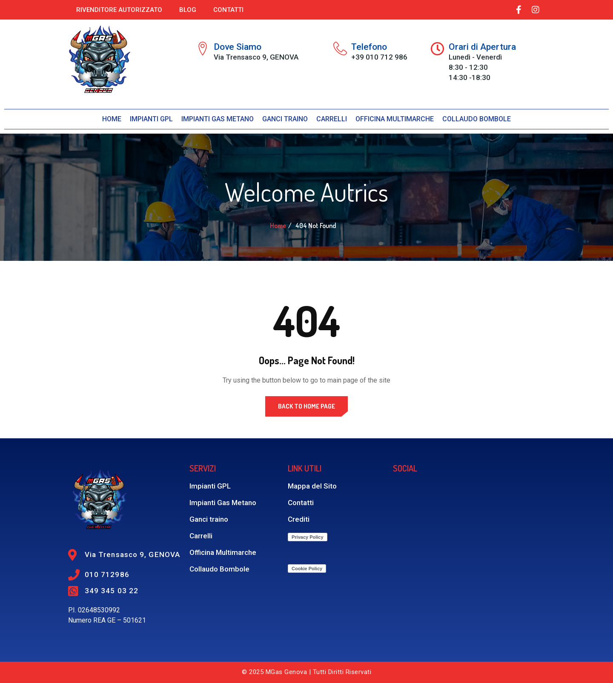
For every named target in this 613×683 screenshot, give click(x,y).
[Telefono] (340, 48)
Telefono (369, 47)
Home (111, 119)
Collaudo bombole (476, 119)
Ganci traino (285, 119)
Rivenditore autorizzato (119, 10)
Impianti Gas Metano (217, 119)
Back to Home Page (306, 406)
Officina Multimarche (394, 119)
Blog (187, 10)
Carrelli (331, 119)
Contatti (228, 10)
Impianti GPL (151, 119)
